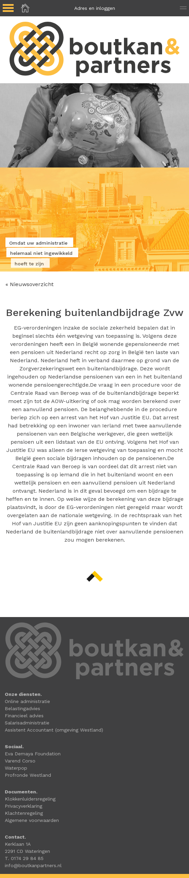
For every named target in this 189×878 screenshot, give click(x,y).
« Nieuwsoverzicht (29, 284)
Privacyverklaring (23, 806)
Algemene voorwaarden (32, 820)
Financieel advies (24, 715)
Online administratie (27, 701)
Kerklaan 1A (18, 844)
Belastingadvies (22, 708)
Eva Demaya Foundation (33, 753)
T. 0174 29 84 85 (24, 858)
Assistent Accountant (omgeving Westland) (54, 730)
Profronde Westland (28, 775)
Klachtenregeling (24, 813)
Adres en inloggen (94, 8)
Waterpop (16, 768)
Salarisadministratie (27, 722)
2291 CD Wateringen (27, 851)
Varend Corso (20, 760)
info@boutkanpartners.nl (33, 865)
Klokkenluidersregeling (30, 799)
